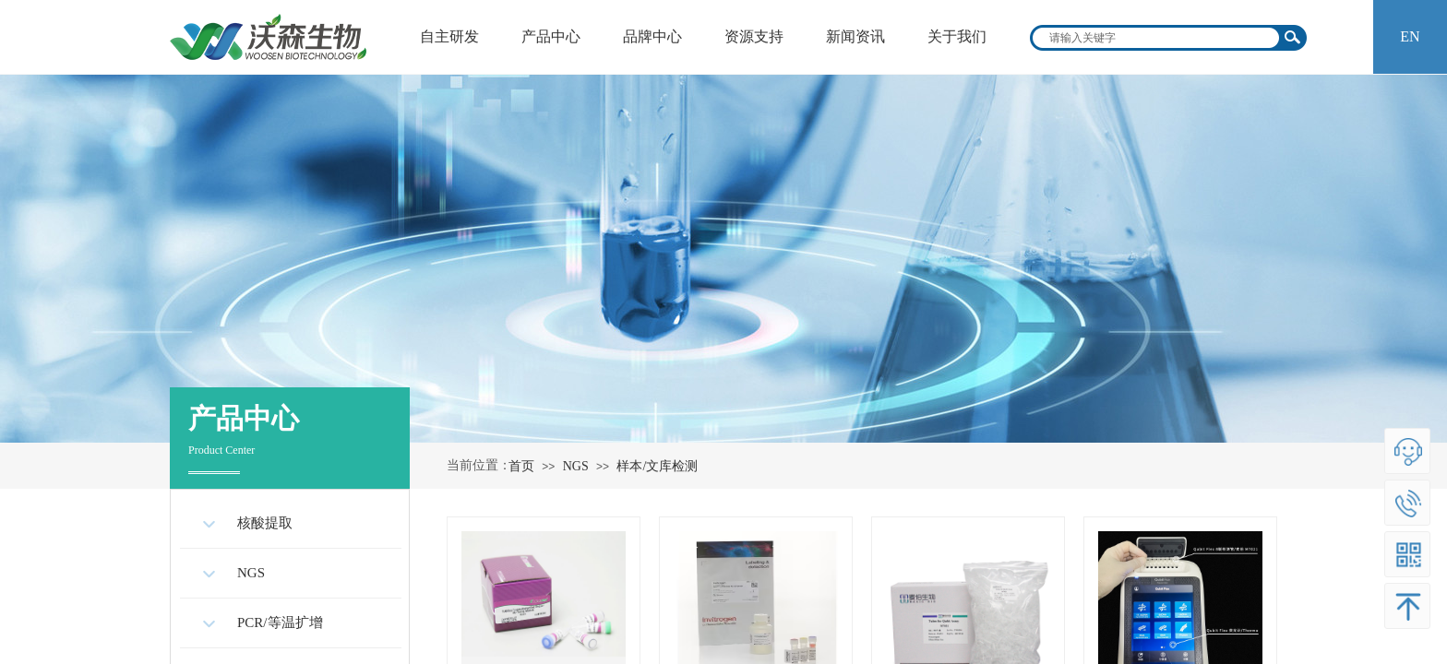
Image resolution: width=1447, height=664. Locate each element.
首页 (521, 466)
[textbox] (1156, 38)
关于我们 (957, 36)
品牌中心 (652, 36)
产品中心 (550, 36)
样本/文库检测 (657, 466)
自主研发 (449, 36)
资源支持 (753, 36)
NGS (576, 466)
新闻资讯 (855, 36)
